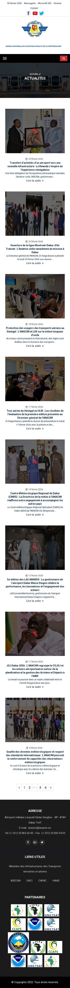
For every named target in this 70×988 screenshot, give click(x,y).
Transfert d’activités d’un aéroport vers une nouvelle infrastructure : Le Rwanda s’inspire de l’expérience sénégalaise (35, 166)
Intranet (57, 3)
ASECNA (16, 880)
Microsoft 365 (44, 3)
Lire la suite (35, 180)
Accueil (35, 74)
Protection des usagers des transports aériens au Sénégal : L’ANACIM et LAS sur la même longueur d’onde (35, 331)
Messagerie (30, 3)
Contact (34, 8)
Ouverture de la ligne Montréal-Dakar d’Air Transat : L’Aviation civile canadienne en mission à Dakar (35, 249)
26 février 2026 (14, 3)
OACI (29, 880)
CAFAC (42, 880)
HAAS (56, 880)
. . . (35, 786)
